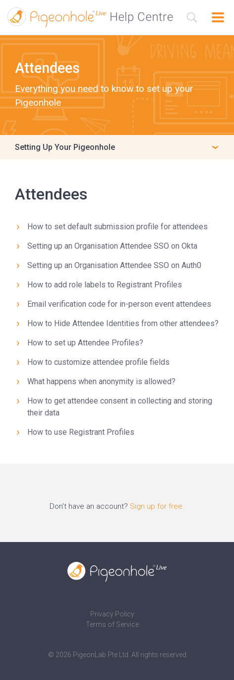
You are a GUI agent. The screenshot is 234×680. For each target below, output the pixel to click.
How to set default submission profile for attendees (117, 226)
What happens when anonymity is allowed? (101, 381)
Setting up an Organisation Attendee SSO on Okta (112, 246)
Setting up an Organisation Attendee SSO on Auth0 (114, 265)
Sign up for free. (157, 506)
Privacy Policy (112, 614)
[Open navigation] (218, 17)
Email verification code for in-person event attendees (119, 304)
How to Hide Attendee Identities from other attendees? (123, 323)
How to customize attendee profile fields (98, 362)
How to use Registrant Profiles (80, 432)
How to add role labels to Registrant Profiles (104, 284)
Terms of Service (112, 624)
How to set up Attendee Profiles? (85, 342)
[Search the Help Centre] (192, 17)
